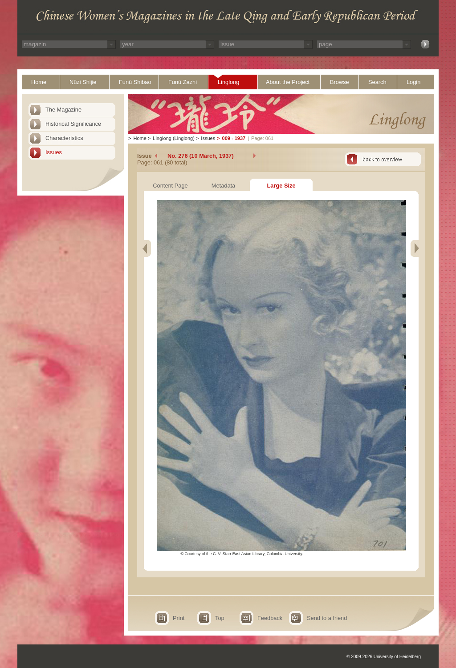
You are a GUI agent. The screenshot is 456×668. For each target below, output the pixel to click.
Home (38, 82)
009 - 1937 (234, 138)
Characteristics (64, 138)
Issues (53, 152)
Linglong (228, 82)
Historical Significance (73, 123)
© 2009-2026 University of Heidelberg (383, 656)
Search (377, 82)
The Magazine (63, 109)
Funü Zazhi (182, 82)
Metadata (223, 185)
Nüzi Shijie (82, 82)
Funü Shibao (135, 82)
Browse (339, 82)
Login (413, 82)
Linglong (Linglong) (174, 138)
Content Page (170, 185)
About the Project (287, 82)
